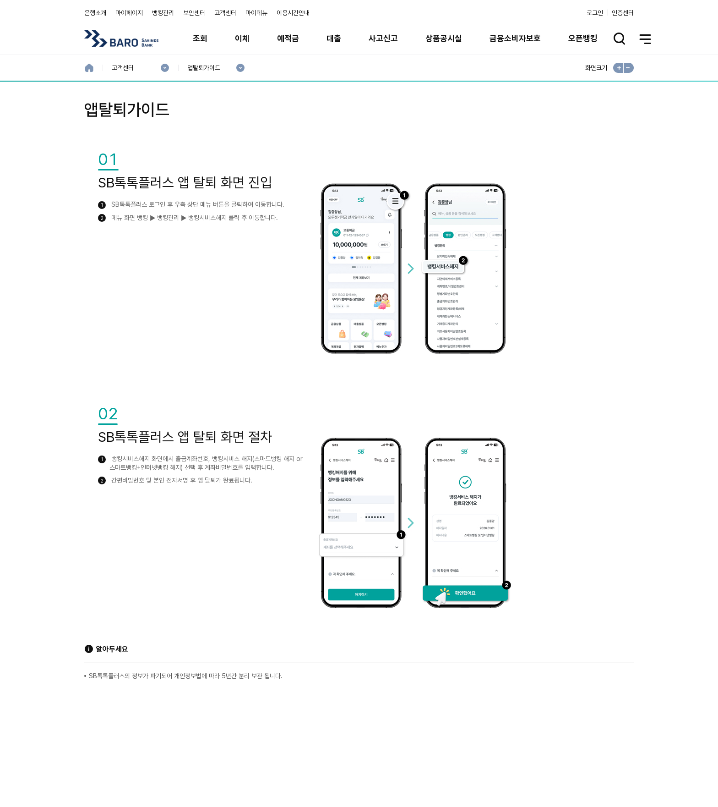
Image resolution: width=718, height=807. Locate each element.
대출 (333, 38)
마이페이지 (129, 13)
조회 (200, 38)
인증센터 (623, 13)
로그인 (595, 13)
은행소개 (95, 13)
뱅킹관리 (163, 13)
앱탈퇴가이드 (203, 68)
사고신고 (383, 38)
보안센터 (194, 13)
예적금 (288, 38)
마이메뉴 (256, 13)
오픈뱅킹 (583, 38)
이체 (242, 38)
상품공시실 (443, 38)
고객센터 (225, 13)
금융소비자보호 (515, 38)
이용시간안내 (293, 13)
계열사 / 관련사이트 (549, 735)
